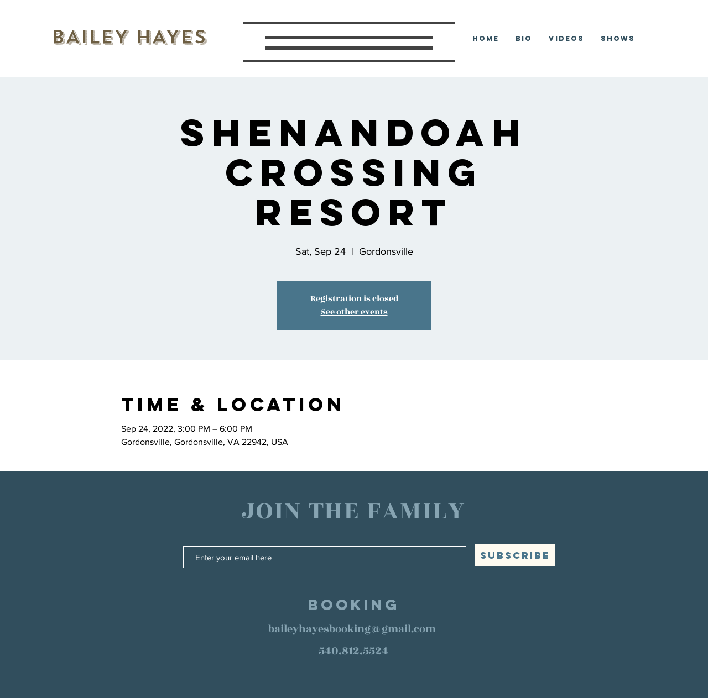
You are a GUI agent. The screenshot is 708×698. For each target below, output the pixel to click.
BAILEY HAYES (128, 36)
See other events (354, 312)
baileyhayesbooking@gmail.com (352, 629)
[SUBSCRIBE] (515, 555)
